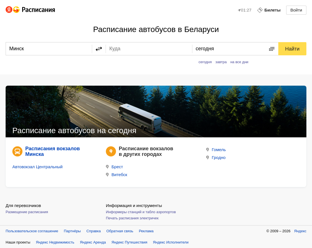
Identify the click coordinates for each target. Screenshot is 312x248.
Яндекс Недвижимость (55, 242)
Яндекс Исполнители (171, 242)
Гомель (216, 149)
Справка (93, 231)
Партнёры (72, 231)
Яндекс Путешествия (129, 242)
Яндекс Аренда (93, 242)
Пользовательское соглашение (32, 231)
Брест (114, 166)
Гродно (216, 157)
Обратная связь (119, 231)
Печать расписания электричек (132, 218)
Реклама (146, 231)
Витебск (116, 174)
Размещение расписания (27, 212)
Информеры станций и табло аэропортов (141, 212)
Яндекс (300, 231)
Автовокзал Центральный (37, 166)
